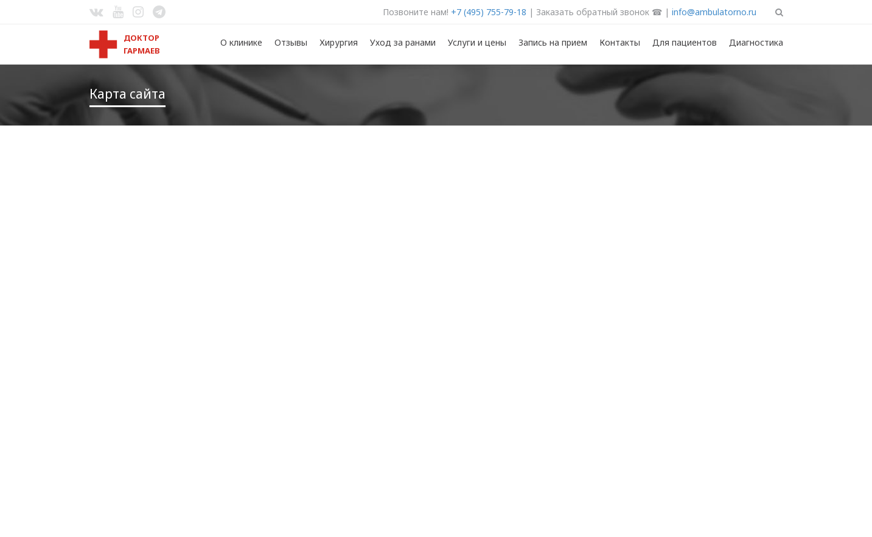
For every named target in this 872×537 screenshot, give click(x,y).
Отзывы (290, 42)
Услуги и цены (477, 42)
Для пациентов (684, 42)
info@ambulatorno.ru (714, 12)
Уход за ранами (403, 42)
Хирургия (338, 42)
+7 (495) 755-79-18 (488, 12)
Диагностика (756, 42)
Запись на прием (552, 42)
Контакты (619, 42)
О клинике (241, 42)
